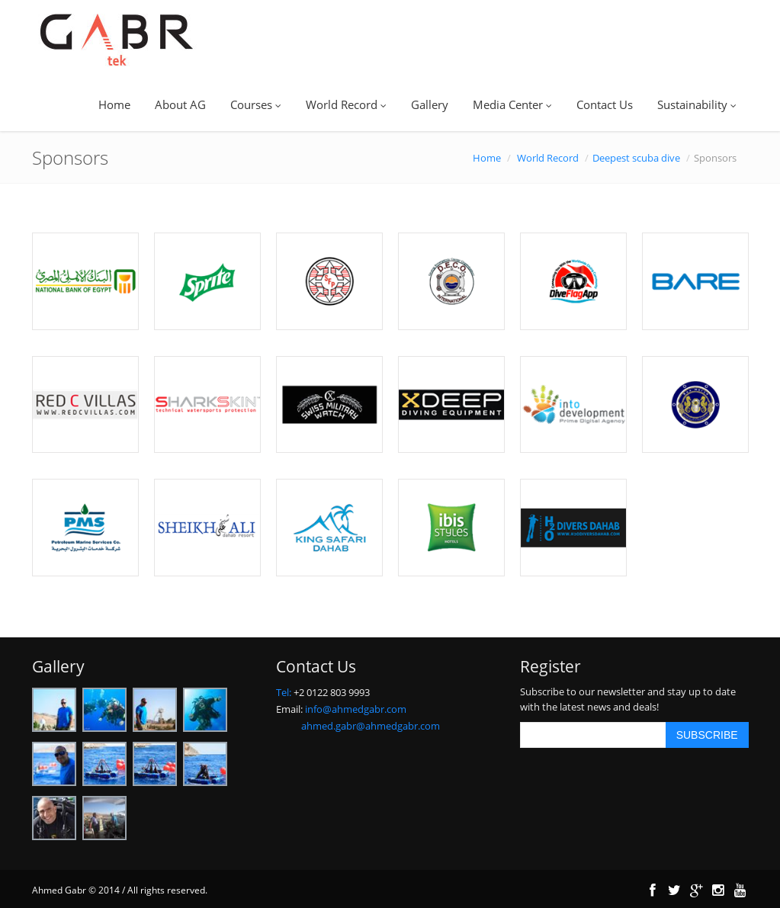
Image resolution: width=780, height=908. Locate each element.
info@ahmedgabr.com (355, 709)
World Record (346, 104)
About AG (180, 104)
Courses (255, 104)
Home (114, 104)
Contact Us (604, 104)
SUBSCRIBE (707, 735)
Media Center (512, 104)
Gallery (429, 104)
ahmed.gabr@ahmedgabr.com (370, 726)
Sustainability (697, 104)
